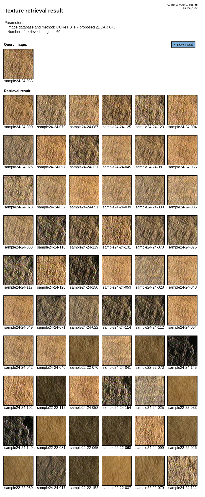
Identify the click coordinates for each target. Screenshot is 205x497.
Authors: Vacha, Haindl (182, 4)
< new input (183, 44)
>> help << (190, 8)
